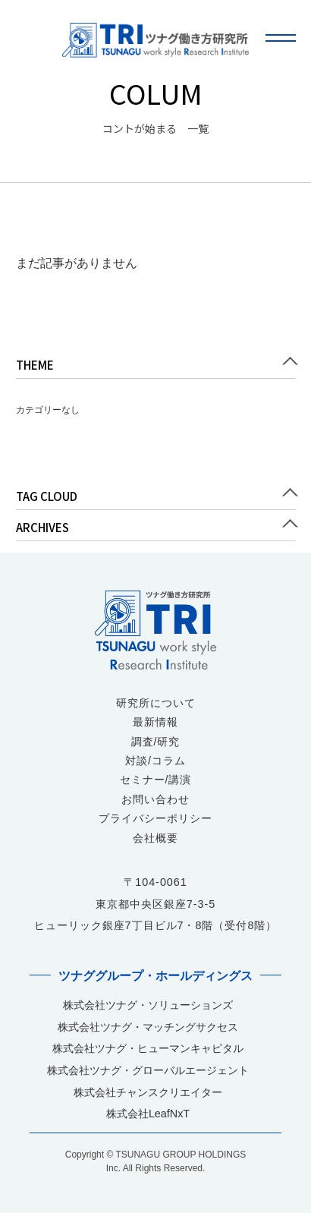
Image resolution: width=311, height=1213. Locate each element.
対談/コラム (155, 760)
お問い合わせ (155, 799)
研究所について (156, 703)
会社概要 (155, 838)
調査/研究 (156, 741)
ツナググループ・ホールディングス (155, 975)
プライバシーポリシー (155, 818)
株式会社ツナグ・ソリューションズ (148, 1005)
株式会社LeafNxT (148, 1113)
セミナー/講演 (156, 779)
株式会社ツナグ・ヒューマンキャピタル (147, 1048)
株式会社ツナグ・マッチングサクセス (148, 1027)
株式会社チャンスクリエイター (148, 1092)
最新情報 (155, 722)
